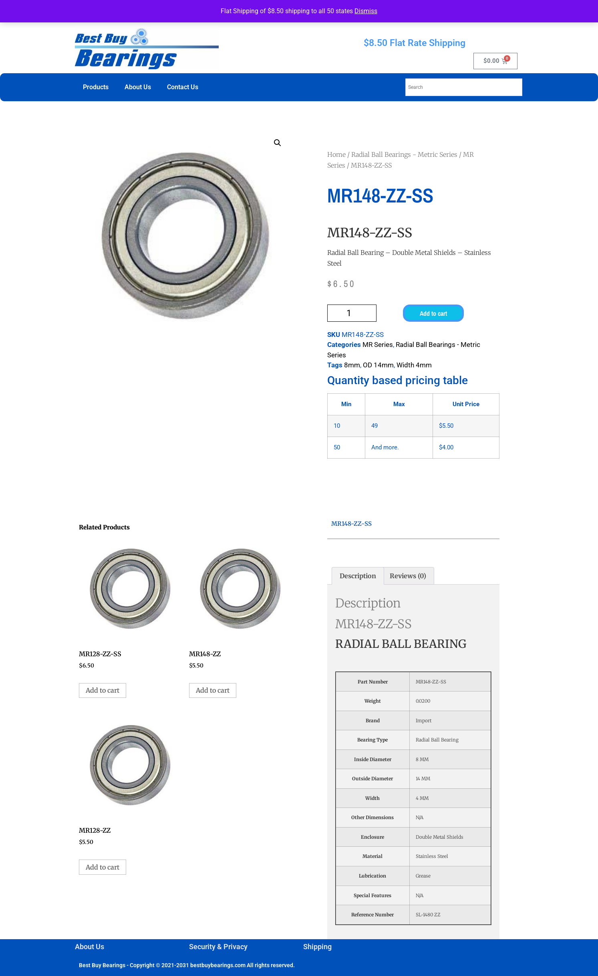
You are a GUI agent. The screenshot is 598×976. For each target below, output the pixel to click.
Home (336, 154)
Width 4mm (414, 365)
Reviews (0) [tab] (408, 576)
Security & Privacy (218, 946)
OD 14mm (378, 365)
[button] (277, 143)
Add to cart (433, 313)
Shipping (317, 946)
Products (96, 87)
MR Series (377, 345)
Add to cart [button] (102, 690)
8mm (352, 365)
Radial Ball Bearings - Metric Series (404, 154)
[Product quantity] (352, 313)
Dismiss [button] (365, 11)
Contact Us (182, 87)
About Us (138, 87)
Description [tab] (358, 576)
